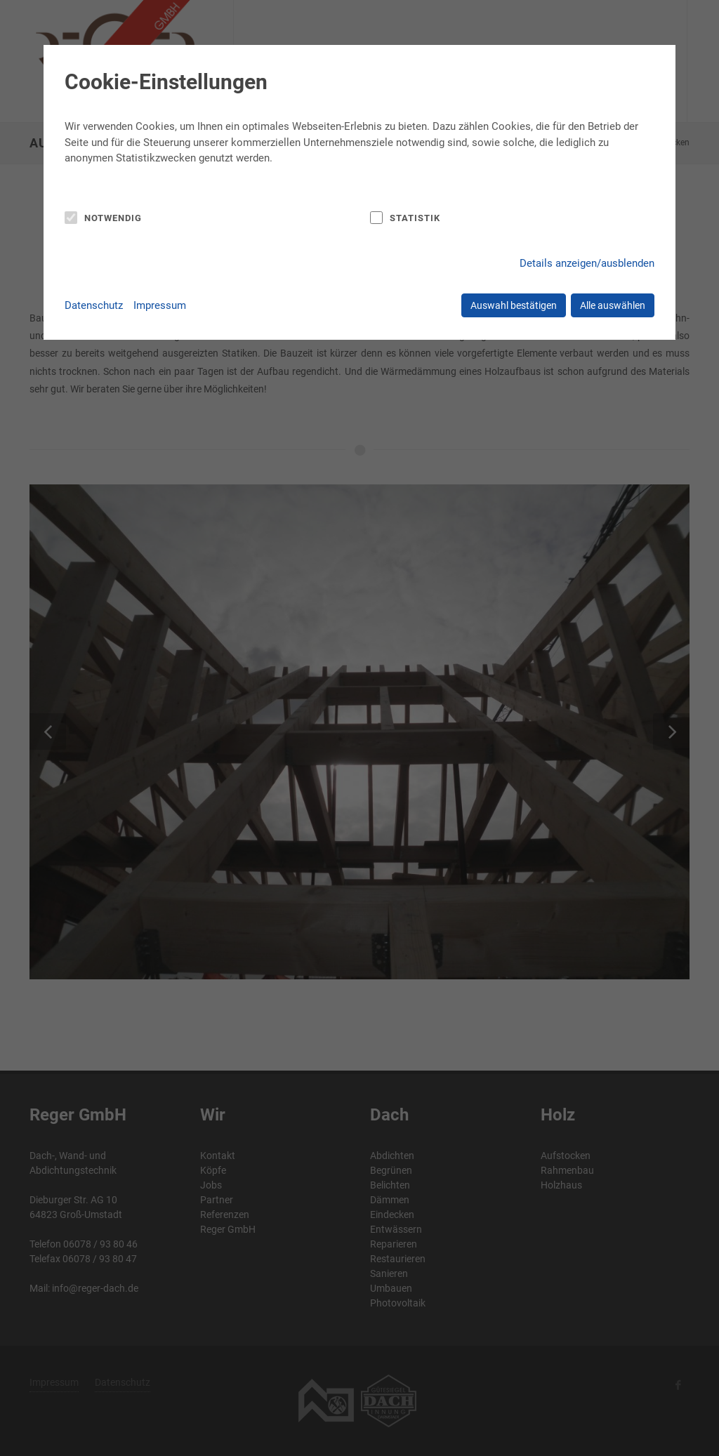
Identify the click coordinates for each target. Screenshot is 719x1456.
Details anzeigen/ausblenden (587, 263)
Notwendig (113, 218)
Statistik (415, 218)
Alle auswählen (612, 305)
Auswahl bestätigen (513, 305)
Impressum (159, 305)
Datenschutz (94, 305)
